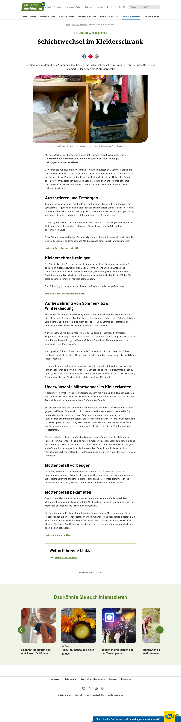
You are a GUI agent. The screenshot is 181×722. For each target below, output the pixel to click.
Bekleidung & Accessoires (90, 33)
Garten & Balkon (66, 17)
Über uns (57, 7)
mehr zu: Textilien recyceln (59, 248)
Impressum (55, 679)
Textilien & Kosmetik (131, 17)
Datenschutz (70, 679)
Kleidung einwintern (66, 557)
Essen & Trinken (29, 17)
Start (68, 25)
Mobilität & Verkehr (109, 17)
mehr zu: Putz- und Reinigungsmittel (65, 293)
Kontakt (100, 7)
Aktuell (48, 7)
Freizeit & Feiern (47, 17)
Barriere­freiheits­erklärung (93, 679)
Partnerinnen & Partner (73, 7)
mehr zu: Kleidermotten (58, 535)
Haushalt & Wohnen (87, 17)
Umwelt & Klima (152, 17)
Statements (89, 7)
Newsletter (126, 679)
